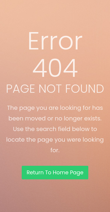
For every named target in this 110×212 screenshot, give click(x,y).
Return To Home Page (55, 172)
